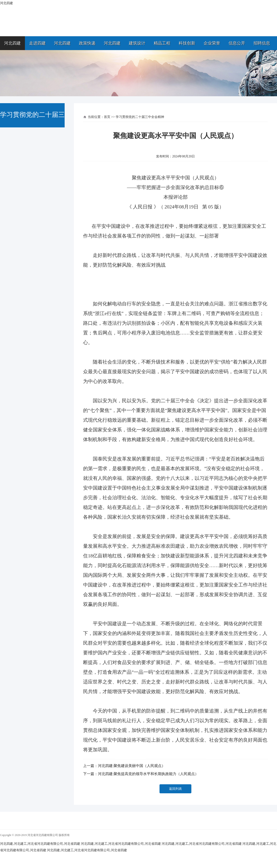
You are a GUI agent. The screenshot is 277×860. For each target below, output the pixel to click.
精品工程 (162, 43)
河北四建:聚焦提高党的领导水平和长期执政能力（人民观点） (148, 774)
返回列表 (175, 789)
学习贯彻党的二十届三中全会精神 (140, 117)
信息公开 (237, 43)
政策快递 (87, 43)
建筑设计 (137, 43)
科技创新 (187, 43)
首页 (107, 117)
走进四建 (37, 43)
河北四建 (12, 43)
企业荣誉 (212, 43)
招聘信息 (261, 43)
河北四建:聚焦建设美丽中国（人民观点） (131, 766)
